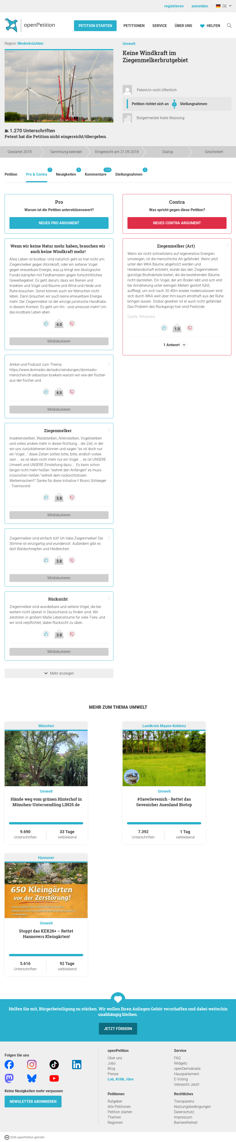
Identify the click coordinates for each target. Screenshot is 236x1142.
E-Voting (181, 1079)
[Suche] (229, 25)
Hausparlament (186, 1074)
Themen (114, 1117)
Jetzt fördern (118, 1029)
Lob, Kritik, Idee (121, 1079)
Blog (111, 1068)
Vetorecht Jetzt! (186, 1084)
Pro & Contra (36, 172)
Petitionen (134, 26)
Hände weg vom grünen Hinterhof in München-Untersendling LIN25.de (46, 801)
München (46, 726)
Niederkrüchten (30, 43)
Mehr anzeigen (59, 673)
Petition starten (95, 26)
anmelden (200, 6)
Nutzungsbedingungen (192, 1106)
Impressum (183, 1117)
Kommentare (95, 172)
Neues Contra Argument (177, 223)
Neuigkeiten (66, 172)
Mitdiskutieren (59, 341)
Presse (113, 1074)
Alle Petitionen (119, 1106)
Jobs (112, 1063)
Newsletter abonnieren (33, 1101)
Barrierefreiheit (186, 1122)
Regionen (115, 1122)
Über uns (115, 1058)
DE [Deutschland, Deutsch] (221, 6)
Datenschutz (184, 1112)
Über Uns (183, 26)
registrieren (174, 6)
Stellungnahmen (193, 104)
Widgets (180, 1063)
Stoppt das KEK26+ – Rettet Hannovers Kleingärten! (46, 933)
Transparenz (184, 1101)
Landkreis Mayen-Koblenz (164, 726)
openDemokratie (187, 1068)
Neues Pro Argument (59, 223)
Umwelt (129, 43)
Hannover (46, 858)
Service (159, 26)
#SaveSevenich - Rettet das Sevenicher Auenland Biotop (164, 801)
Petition (11, 174)
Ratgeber (115, 1101)
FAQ (177, 1058)
